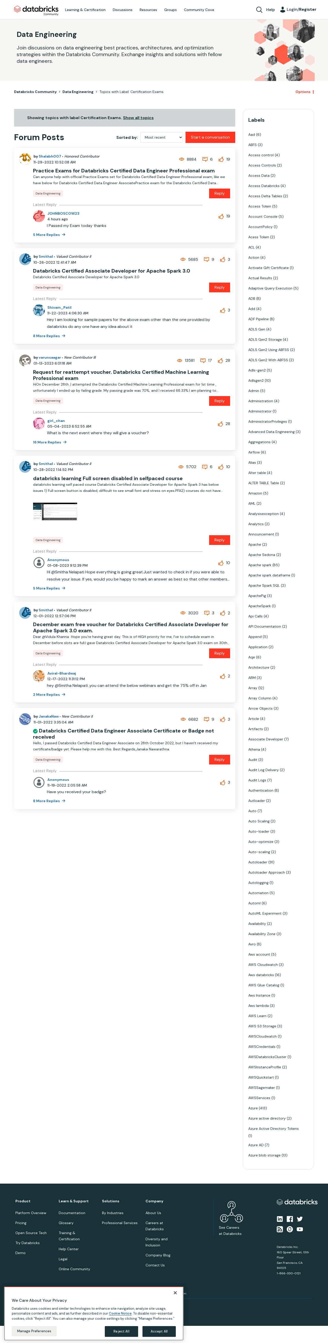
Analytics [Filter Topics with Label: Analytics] (256, 524)
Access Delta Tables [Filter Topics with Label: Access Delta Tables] (265, 196)
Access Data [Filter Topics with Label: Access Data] (259, 175)
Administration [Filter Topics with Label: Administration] (260, 401)
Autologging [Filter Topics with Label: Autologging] (258, 882)
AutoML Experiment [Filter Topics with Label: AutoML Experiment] (265, 913)
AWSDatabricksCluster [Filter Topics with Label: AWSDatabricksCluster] (267, 1057)
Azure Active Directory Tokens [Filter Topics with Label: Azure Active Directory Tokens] (273, 1128)
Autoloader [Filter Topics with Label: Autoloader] (257, 862)
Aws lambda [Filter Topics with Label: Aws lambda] (258, 1005)
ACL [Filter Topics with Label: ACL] (251, 247)
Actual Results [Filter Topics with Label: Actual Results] (260, 278)
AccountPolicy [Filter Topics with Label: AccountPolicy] (260, 226)
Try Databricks (27, 1243)
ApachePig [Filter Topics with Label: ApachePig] (257, 595)
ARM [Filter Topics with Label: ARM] (252, 677)
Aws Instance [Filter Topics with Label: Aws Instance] (259, 995)
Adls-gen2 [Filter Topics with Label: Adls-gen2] (257, 370)
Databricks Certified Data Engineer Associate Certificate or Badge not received (123, 733)
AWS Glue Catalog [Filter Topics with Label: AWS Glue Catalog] (263, 985)
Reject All (121, 1331)
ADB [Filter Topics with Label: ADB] (251, 298)
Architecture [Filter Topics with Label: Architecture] (258, 667)
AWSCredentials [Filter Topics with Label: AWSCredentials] (261, 1046)
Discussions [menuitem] (122, 9)
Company (154, 1201)
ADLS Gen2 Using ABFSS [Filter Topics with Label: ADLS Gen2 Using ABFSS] (268, 349)
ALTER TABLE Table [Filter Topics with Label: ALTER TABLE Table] (263, 483)
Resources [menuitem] (148, 9)
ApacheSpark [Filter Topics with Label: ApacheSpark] (259, 606)
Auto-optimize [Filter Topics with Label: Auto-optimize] (260, 841)
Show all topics (138, 117)
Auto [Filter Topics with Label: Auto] (252, 811)
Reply (219, 193)
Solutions (110, 1201)
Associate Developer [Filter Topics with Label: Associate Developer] (265, 739)
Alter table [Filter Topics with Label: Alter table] (257, 472)
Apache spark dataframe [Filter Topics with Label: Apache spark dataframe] (269, 575)
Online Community (74, 1269)
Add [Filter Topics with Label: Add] (251, 308)
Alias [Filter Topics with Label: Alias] (252, 462)
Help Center (69, 1249)
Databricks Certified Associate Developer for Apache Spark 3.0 (111, 270)
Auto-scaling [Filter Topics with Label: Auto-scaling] (259, 852)
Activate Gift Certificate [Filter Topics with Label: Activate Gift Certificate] (268, 267)
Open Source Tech (31, 1233)
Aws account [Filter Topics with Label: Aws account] (259, 954)
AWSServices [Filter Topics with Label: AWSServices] (259, 1098)
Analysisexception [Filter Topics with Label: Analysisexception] (263, 513)
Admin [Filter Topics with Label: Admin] (253, 390)
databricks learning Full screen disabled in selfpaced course (108, 478)
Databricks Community (36, 10)
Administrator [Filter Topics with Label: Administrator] (260, 411)
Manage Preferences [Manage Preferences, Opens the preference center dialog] (34, 1331)
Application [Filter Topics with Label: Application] (258, 647)
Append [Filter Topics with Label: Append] (255, 636)
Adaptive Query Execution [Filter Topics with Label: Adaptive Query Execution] (270, 288)
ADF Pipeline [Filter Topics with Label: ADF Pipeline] (258, 319)
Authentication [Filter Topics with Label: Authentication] (260, 790)
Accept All (159, 1331)
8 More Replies (47, 336)
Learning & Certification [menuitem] (85, 9)
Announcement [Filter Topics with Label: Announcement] (261, 534)
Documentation (72, 1213)
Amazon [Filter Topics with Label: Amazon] (255, 493)
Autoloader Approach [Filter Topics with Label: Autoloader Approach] (266, 872)
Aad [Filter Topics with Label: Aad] (251, 134)
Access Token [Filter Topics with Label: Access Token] (259, 206)
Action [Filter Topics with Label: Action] (253, 257)
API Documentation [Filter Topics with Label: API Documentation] (264, 626)
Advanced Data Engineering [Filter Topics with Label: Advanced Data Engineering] (271, 431)
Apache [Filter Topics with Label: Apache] (254, 544)
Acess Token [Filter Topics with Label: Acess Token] (258, 237)
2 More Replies (47, 694)
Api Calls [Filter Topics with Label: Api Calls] (255, 616)
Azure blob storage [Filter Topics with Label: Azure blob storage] (264, 1155)
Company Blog (158, 1255)
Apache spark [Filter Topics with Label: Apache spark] (259, 565)
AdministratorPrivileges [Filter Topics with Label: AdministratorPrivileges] (267, 421)
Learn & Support (74, 1201)
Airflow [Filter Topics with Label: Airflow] (254, 452)
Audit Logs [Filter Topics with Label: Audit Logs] (257, 780)
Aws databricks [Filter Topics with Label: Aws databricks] (261, 975)
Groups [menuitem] (170, 9)
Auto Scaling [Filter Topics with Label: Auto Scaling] (259, 821)
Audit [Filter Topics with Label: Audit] (252, 759)
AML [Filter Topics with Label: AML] (251, 503)
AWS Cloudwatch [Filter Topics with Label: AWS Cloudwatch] (263, 964)
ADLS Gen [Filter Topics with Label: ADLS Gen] (256, 329)
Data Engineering (78, 91)
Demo (20, 1253)
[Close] (175, 1292)
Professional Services (120, 1223)
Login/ (301, 9)
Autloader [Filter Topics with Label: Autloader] (256, 800)
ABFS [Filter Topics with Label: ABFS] (252, 144)
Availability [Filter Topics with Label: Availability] (257, 923)
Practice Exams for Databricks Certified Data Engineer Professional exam (124, 170)
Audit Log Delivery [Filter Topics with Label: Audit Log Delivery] (263, 770)
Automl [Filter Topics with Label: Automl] (254, 903)
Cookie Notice (120, 1313)
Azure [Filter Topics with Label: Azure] (253, 1108)
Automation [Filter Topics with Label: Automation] (258, 893)
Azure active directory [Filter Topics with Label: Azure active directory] (267, 1118)
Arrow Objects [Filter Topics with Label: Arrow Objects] (260, 708)
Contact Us (155, 1265)
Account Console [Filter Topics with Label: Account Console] (263, 216)
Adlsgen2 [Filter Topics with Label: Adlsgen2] (256, 380)
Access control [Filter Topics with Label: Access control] (261, 155)
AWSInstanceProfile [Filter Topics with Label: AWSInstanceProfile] (264, 1067)
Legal (63, 1259)
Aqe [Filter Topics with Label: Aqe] (251, 657)
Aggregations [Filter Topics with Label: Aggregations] (259, 442)
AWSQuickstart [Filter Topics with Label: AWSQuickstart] (261, 1077)
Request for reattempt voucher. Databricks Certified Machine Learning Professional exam (121, 375)
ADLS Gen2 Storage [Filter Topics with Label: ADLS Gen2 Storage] (265, 339)
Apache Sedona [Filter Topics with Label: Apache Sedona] (261, 554)
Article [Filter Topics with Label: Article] (253, 718)
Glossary (66, 1223)
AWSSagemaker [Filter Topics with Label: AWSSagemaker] (261, 1087)
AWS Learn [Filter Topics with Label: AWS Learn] (257, 1016)
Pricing (20, 1223)
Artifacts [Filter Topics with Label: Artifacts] (255, 729)
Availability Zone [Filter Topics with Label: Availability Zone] (261, 934)
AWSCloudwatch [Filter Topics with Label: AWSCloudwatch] (262, 1036)
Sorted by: (127, 137)
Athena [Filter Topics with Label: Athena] (254, 749)
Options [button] (303, 91)
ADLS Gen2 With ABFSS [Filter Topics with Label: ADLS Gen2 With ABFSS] (268, 360)
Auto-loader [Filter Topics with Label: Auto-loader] (258, 831)
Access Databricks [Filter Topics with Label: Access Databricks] (264, 185)
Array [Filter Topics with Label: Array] (252, 688)
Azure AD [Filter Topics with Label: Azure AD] (256, 1145)
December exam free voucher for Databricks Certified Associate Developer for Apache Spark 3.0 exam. (130, 627)
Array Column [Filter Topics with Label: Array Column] (259, 698)
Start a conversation (210, 137)
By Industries (113, 1213)
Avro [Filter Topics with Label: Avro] (252, 944)
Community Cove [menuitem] (199, 9)
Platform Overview (30, 1213)
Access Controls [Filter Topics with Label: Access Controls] (262, 165)
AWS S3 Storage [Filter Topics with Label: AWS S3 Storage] (262, 1026)
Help (270, 9)
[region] (93, 1313)
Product (22, 1201)
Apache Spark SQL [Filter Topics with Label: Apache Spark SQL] (264, 585)
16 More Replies (47, 442)
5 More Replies (47, 234)
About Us (153, 1213)
